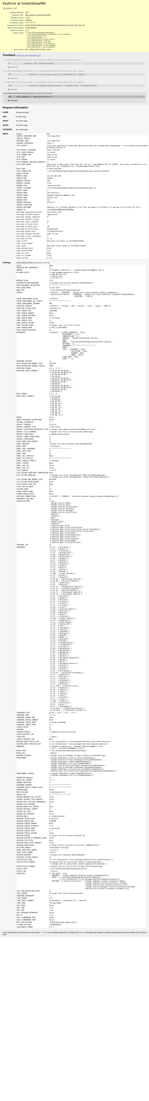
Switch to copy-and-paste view (28, 58)
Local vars (13, 70)
